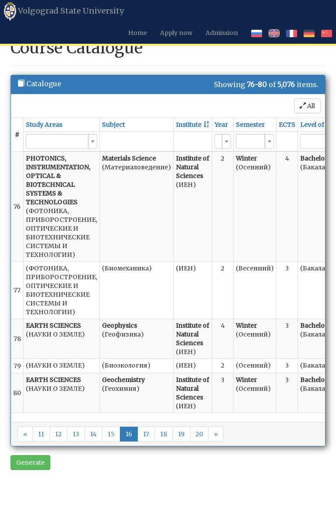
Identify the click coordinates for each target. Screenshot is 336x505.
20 (199, 434)
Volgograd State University (64, 11)
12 (58, 434)
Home (137, 33)
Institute (188, 125)
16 (129, 434)
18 (163, 434)
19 (181, 434)
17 (146, 434)
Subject (113, 125)
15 (111, 434)
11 (41, 434)
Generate (30, 462)
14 (93, 434)
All (307, 106)
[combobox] (61, 141)
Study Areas (44, 125)
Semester (250, 125)
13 (76, 434)
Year (221, 125)
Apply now (176, 33)
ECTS (287, 125)
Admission (222, 33)
